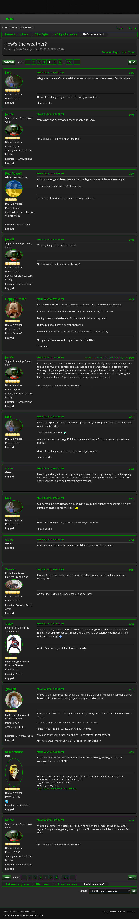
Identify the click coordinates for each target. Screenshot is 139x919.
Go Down (8, 62)
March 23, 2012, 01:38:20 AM (50, 688)
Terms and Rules (117, 911)
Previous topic (110, 52)
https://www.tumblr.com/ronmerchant (56, 788)
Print (132, 62)
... (64, 62)
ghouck (10, 689)
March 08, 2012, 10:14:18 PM (50, 357)
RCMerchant (14, 752)
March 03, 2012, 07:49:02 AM (50, 72)
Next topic (128, 52)
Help (104, 911)
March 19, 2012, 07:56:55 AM (50, 498)
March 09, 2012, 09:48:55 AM (50, 468)
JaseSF (9, 114)
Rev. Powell (13, 174)
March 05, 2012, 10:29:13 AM (50, 173)
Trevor (10, 569)
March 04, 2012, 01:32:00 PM (50, 114)
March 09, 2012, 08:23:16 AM (50, 416)
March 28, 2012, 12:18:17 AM (50, 819)
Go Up (6, 877)
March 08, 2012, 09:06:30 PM (50, 298)
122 (69, 62)
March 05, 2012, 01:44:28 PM (50, 239)
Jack (8, 72)
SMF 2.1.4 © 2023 (12, 912)
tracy (9, 624)
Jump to (83, 890)
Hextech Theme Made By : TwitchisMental (23, 915)
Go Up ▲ (131, 911)
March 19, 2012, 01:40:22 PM (50, 623)
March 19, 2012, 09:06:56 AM (50, 569)
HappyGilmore (15, 299)
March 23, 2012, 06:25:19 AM (50, 751)
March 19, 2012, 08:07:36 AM (50, 539)
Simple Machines (28, 912)
